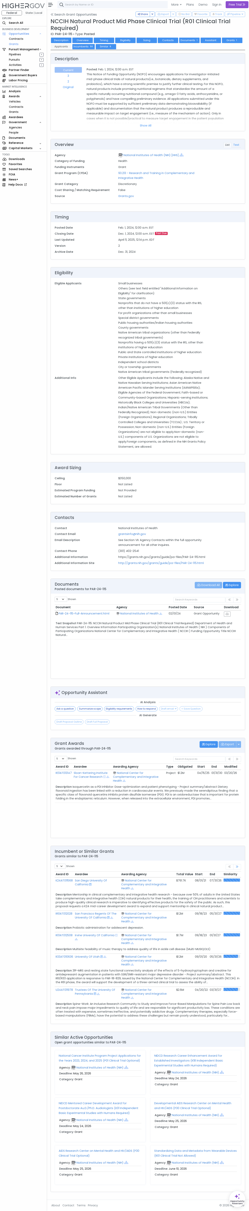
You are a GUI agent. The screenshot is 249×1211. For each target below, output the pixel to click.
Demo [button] (203, 5)
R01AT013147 (64, 773)
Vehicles (15, 101)
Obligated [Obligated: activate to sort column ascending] (185, 767)
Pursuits (14, 60)
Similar (106, 46)
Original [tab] (68, 87)
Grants (13, 44)
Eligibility (125, 40)
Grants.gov (126, 196)
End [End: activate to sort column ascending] (214, 767)
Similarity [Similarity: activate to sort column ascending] (230, 874)
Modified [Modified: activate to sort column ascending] (230, 767)
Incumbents (84, 46)
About (55, 1205)
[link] (237, 867)
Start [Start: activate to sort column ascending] (201, 767)
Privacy (93, 1205)
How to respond (146, 708)
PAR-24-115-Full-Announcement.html (84, 613)
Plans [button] (190, 5)
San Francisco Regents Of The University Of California (96, 915)
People (13, 132)
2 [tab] (68, 81)
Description (61, 40)
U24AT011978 (64, 990)
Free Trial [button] (237, 5)
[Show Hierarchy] (181, 155)
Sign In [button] (216, 5)
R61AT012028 (64, 914)
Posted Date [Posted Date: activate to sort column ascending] (178, 607)
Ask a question (65, 708)
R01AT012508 (64, 935)
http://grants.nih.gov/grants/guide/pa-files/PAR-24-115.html (161, 563)
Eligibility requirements (119, 708)
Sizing (146, 40)
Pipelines (15, 54)
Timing (104, 40)
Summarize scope (90, 708)
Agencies (15, 127)
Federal (11, 13)
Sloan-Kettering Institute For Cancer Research (91, 775)
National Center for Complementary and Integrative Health (136, 777)
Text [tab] (236, 145)
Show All (145, 125)
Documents (189, 40)
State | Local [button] (33, 13)
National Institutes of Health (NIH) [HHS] (151, 155)
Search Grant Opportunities (74, 14)
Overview (83, 40)
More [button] (175, 5)
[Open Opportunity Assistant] (237, 1199)
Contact (68, 1205)
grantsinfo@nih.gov (132, 534)
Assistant (210, 40)
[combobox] (115, 4)
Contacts (168, 40)
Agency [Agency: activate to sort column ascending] (121, 607)
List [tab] (227, 145)
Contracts (16, 39)
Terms (81, 1205)
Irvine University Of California (94, 935)
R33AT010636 (64, 957)
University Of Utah (87, 957)
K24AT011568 (64, 880)
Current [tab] (68, 70)
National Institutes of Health (139, 613)
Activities (15, 65)
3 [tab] (68, 76)
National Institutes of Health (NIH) (100, 1068)
